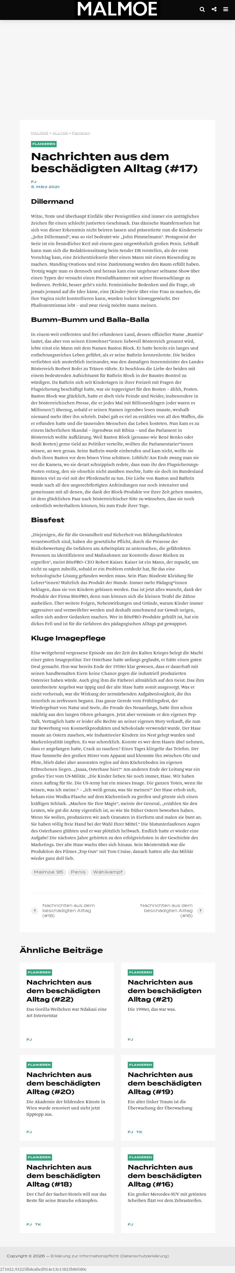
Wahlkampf (108, 872)
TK (139, 1132)
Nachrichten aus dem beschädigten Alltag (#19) (165, 1084)
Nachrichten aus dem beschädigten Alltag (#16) (165, 1176)
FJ (34, 182)
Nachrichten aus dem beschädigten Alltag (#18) (63, 1176)
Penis (78, 872)
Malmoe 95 (48, 872)
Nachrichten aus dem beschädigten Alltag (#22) (63, 991)
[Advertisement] (117, 71)
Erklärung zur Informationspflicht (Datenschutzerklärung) (110, 1256)
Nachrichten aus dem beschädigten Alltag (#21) (165, 991)
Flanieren (43, 144)
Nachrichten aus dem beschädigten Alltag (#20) (63, 1084)
